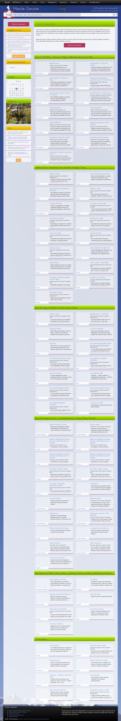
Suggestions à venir (18, 56)
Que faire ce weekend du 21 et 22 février (18, 34)
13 (14, 91)
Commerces (74, 2)
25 (10, 95)
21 (16, 93)
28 (16, 95)
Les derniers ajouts (14, 713)
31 (23, 95)
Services (83, 2)
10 (23, 88)
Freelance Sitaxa (22, 719)
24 (23, 93)
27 (14, 95)
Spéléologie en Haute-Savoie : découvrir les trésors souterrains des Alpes (18, 147)
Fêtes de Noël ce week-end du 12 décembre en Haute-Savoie (17, 45)
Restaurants (63, 2)
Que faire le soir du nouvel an (16, 37)
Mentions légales (32, 719)
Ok (114, 14)
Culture (35, 2)
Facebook (12, 67)
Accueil (7, 2)
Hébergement (52, 2)
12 (12, 91)
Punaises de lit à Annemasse (16, 715)
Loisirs (43, 2)
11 (10, 91)
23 (20, 93)
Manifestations (17, 2)
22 (18, 93)
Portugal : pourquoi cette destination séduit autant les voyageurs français (17, 137)
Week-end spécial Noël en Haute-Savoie (18, 41)
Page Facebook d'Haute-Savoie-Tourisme (20, 710)
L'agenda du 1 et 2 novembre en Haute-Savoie (18, 50)
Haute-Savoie (39, 8)
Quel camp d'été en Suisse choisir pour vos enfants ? (18, 142)
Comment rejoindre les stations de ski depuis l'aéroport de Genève (18, 132)
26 (12, 95)
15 (18, 91)
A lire (18, 160)
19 (12, 93)
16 (20, 91)
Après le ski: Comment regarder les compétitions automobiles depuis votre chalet (18, 154)
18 (10, 93)
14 (16, 91)
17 (23, 91)
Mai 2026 (18, 81)
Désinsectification (13, 716)
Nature (27, 2)
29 (18, 95)
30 (20, 95)
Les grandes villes (94, 2)
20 (14, 93)
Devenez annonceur (43, 719)
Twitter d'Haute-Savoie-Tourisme (17, 712)
